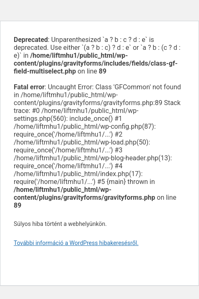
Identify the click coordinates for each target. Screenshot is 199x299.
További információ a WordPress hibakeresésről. (76, 243)
